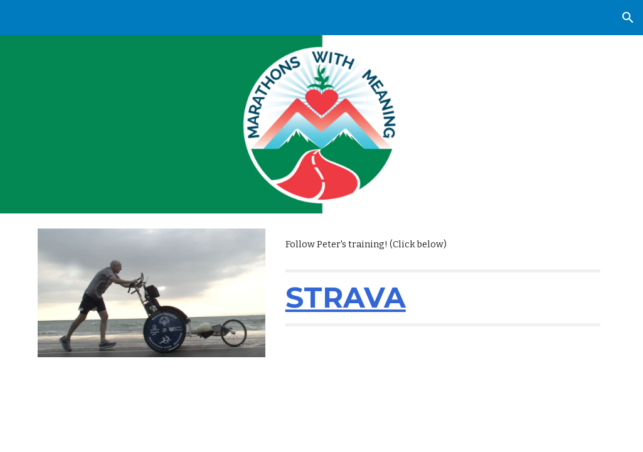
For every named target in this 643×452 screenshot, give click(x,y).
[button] (628, 18)
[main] (443, 245)
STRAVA (345, 297)
